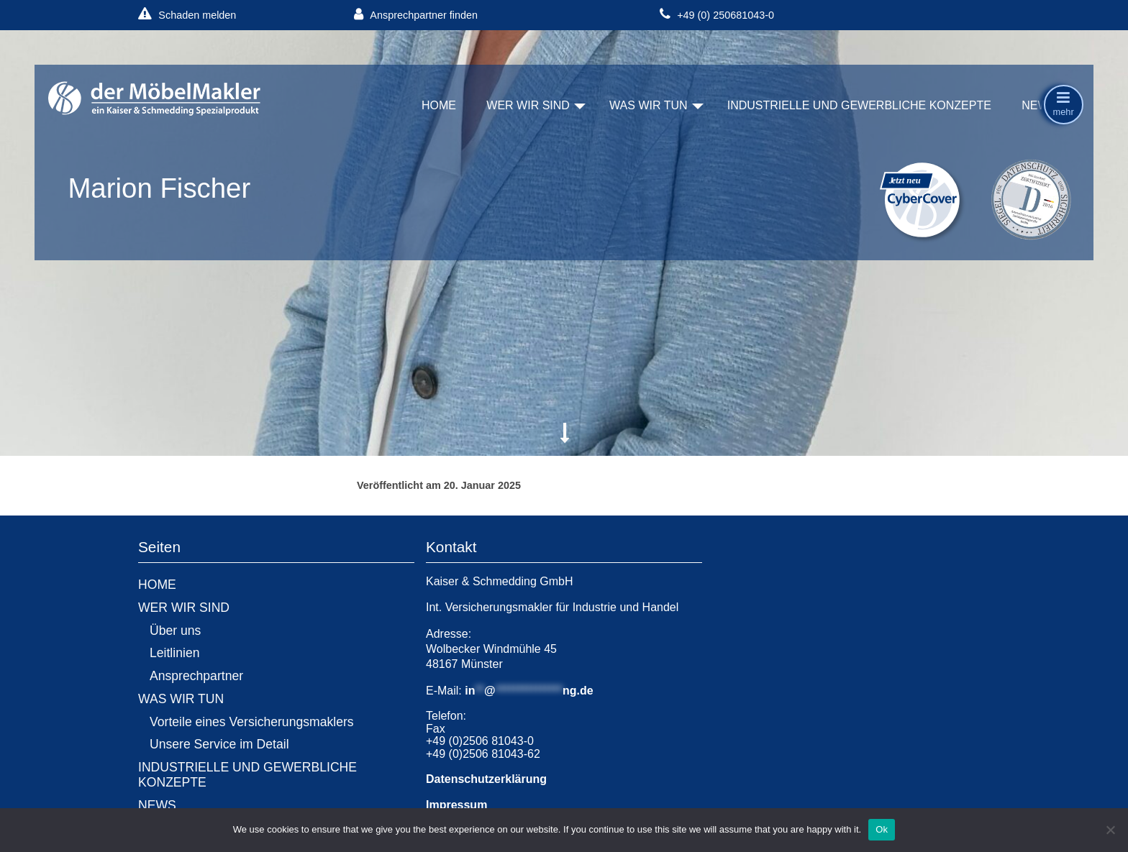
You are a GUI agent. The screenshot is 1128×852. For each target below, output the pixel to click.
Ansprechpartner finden (416, 15)
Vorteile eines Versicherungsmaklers (252, 722)
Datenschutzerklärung (486, 779)
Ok (881, 829)
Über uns (175, 630)
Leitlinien (174, 653)
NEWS (1039, 105)
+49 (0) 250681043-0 (717, 15)
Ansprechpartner (196, 676)
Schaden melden (187, 15)
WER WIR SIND (528, 105)
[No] (1110, 830)
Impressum (456, 805)
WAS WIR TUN (648, 105)
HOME (439, 105)
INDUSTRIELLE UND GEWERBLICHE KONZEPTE (859, 105)
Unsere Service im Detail (219, 744)
